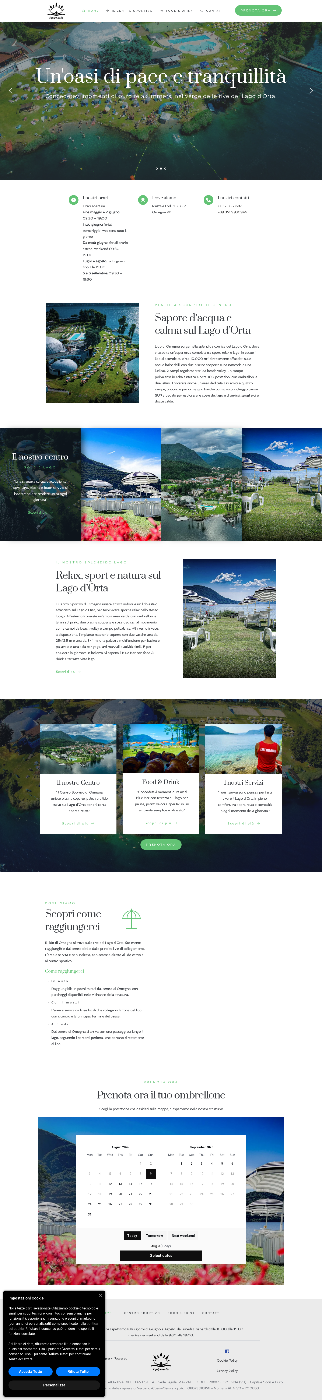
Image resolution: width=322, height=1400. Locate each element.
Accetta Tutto (30, 1371)
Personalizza (54, 1385)
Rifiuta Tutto (78, 1371)
